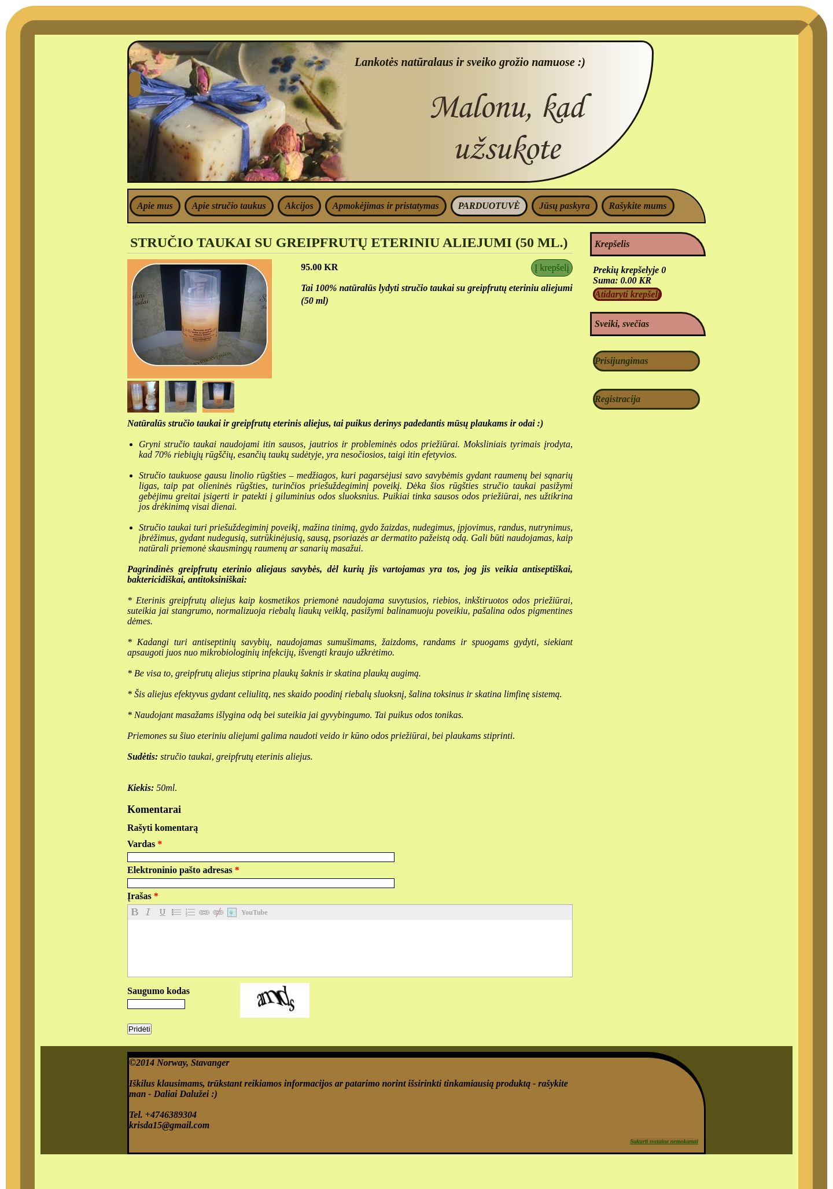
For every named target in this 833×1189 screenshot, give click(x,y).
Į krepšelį (552, 268)
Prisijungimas (621, 361)
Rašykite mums (638, 206)
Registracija (617, 399)
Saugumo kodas (158, 991)
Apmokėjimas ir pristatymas (386, 206)
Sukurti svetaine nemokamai (664, 1141)
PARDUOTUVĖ (489, 206)
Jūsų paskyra (564, 206)
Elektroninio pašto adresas (183, 870)
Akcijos (299, 206)
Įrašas (143, 896)
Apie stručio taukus (229, 206)
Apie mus (155, 206)
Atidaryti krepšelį (627, 294)
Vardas (144, 844)
